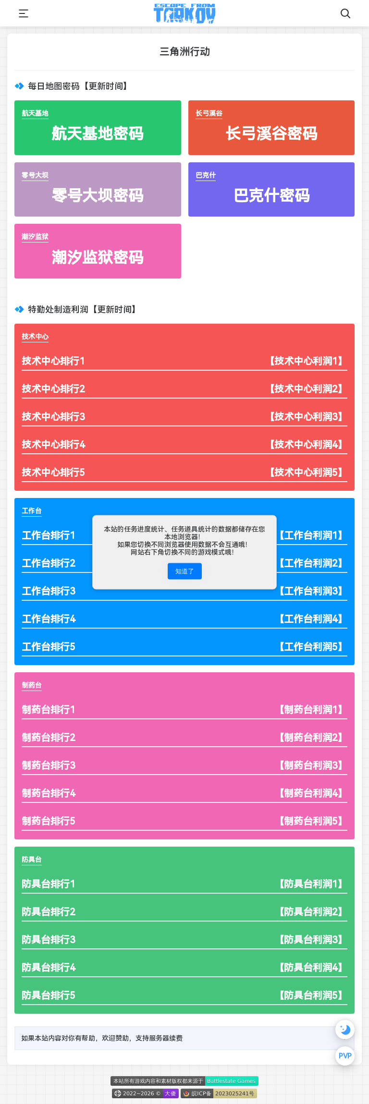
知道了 (184, 570)
